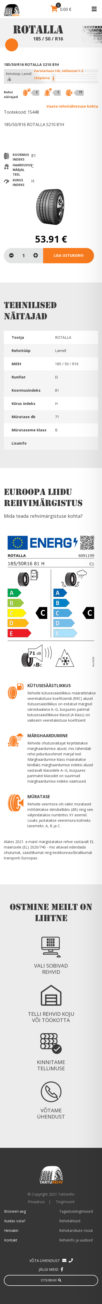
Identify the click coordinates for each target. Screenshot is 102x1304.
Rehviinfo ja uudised (76, 1240)
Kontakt (10, 1240)
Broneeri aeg (15, 1211)
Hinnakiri (11, 1230)
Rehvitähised (69, 1220)
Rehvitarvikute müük (76, 1230)
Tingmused (65, 1201)
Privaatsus (36, 1201)
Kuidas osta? (14, 1220)
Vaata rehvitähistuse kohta (72, 106)
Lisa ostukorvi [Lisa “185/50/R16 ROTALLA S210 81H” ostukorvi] (68, 255)
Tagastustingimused (76, 1211)
